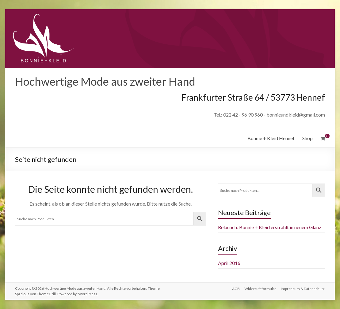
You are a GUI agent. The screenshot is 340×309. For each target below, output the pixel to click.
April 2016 (229, 263)
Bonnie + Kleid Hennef (271, 138)
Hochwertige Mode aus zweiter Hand (105, 81)
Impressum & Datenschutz (303, 288)
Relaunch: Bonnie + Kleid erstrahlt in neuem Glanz (269, 227)
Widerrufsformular (260, 288)
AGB (235, 288)
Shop (307, 138)
